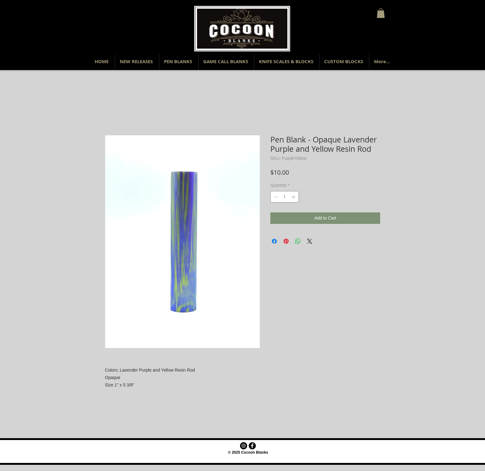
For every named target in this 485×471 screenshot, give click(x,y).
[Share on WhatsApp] (298, 241)
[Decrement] (275, 196)
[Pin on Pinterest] (286, 241)
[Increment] (294, 196)
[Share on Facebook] (274, 241)
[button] (381, 13)
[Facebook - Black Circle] (252, 445)
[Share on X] (309, 241)
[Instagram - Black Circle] (243, 445)
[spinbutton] (284, 196)
